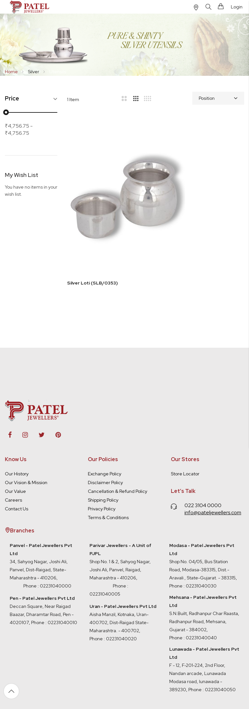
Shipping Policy (103, 461)
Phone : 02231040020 (113, 600)
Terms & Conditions (108, 479)
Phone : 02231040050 (212, 651)
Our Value (15, 452)
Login (237, 7)
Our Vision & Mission (26, 444)
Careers (13, 461)
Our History (17, 435)
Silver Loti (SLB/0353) (92, 240)
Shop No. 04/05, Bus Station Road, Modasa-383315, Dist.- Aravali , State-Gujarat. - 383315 (202, 523)
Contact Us (16, 470)
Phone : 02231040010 (53, 584)
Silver (34, 72)
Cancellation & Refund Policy (117, 452)
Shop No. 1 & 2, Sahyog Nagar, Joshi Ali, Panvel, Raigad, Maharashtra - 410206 (120, 523)
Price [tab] (12, 98)
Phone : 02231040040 (193, 599)
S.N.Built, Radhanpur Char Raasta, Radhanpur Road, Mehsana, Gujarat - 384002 (204, 583)
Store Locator (185, 435)
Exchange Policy (104, 435)
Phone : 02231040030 (193, 547)
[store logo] (30, 7)
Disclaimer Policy (105, 444)
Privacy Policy (101, 470)
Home (12, 72)
